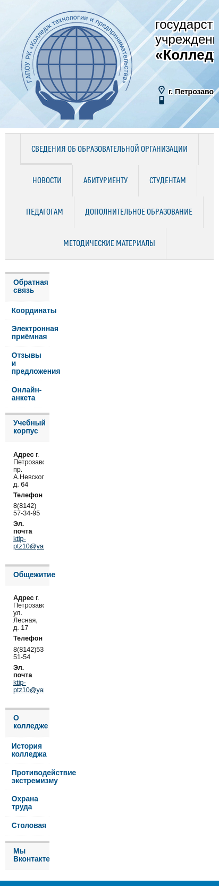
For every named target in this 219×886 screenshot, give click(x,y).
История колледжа (29, 750)
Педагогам (44, 212)
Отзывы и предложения (30, 363)
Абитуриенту (105, 181)
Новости (47, 181)
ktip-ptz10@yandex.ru (39, 542)
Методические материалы (109, 244)
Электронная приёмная (30, 333)
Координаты (30, 311)
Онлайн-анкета (27, 394)
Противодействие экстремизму (30, 777)
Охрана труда (25, 803)
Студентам (167, 181)
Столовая (29, 826)
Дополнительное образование (138, 212)
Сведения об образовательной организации (109, 149)
